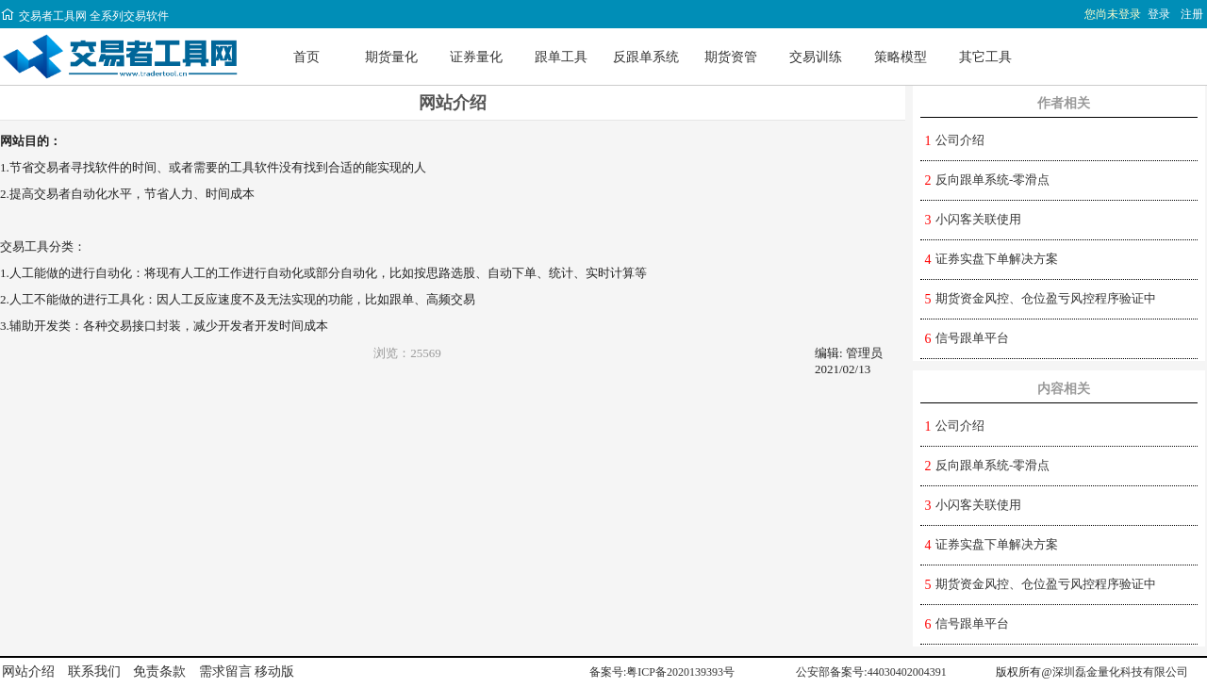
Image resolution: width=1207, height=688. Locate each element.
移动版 (274, 671)
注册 (1192, 14)
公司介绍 (959, 140)
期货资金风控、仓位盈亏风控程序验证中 (1045, 298)
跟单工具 (561, 56)
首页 (306, 56)
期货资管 (730, 56)
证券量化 (476, 56)
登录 (1159, 14)
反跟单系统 (646, 56)
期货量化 (391, 56)
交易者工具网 (43, 16)
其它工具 (985, 56)
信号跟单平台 (972, 338)
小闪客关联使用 (978, 219)
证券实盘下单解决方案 (996, 259)
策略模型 (900, 56)
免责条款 (159, 671)
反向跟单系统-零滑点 (992, 179)
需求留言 (225, 671)
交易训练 (815, 56)
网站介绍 (28, 671)
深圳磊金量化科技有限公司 (1120, 672)
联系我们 (94, 671)
